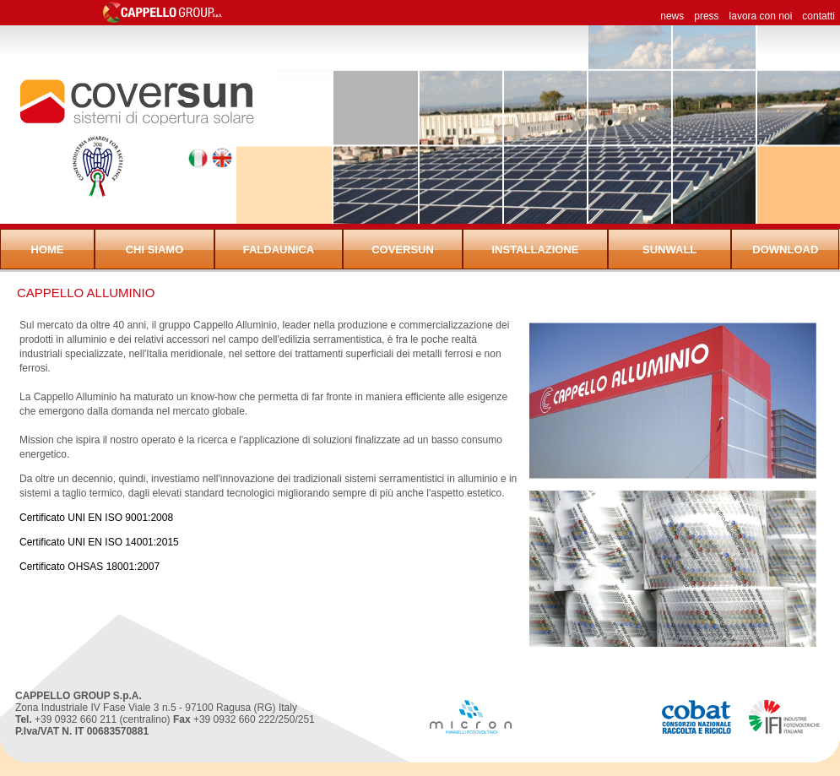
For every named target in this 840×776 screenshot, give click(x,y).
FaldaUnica (279, 249)
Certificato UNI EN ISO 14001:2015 (99, 542)
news (672, 16)
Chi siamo (155, 249)
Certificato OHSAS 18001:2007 (89, 567)
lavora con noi (761, 16)
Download (785, 249)
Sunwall (669, 249)
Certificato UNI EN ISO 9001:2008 (96, 518)
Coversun (402, 249)
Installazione (534, 249)
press (706, 16)
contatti (818, 16)
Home (47, 249)
